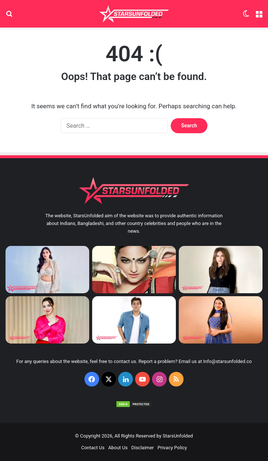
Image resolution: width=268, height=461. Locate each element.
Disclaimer (142, 447)
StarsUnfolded (178, 436)
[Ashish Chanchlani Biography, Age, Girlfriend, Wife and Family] (134, 320)
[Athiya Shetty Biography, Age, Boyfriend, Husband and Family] (47, 269)
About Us (118, 447)
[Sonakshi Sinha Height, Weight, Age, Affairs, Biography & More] (134, 269)
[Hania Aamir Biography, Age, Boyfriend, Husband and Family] (47, 320)
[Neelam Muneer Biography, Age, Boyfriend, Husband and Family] (220, 269)
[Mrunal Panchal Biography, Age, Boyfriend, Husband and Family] (220, 320)
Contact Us (93, 447)
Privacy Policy (172, 447)
